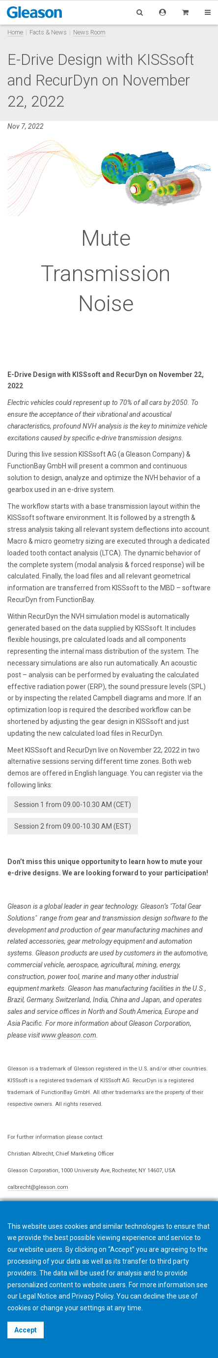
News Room (89, 32)
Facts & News (48, 32)
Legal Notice (38, 1296)
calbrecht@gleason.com (37, 1187)
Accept (25, 1330)
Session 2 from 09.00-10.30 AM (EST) (72, 826)
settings (92, 1308)
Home (15, 32)
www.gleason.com (68, 1035)
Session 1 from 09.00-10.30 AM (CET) (72, 805)
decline (154, 1296)
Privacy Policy (92, 1296)
